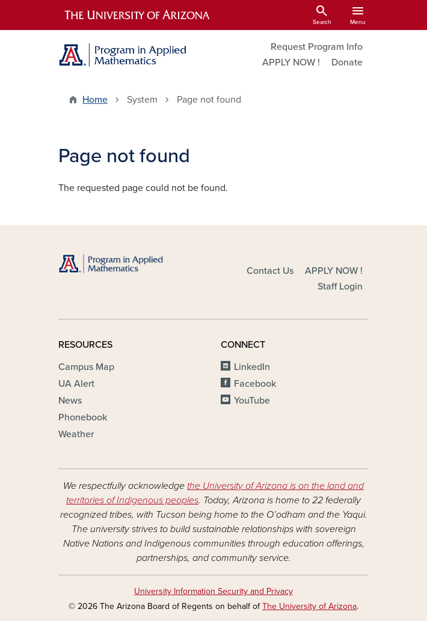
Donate (347, 62)
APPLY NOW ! (291, 62)
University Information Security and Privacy (213, 591)
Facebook (255, 384)
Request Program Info (317, 47)
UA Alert (76, 384)
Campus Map (86, 367)
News (70, 401)
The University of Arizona (309, 606)
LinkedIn (252, 367)
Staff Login (340, 286)
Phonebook (82, 417)
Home (95, 100)
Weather (76, 434)
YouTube (252, 401)
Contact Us (270, 271)
